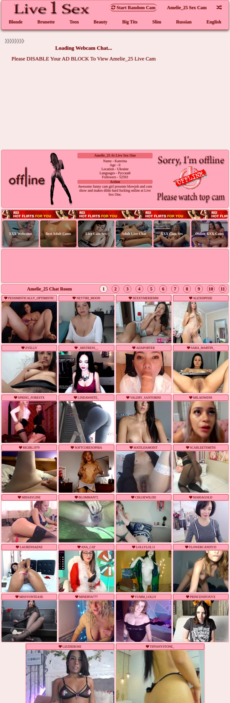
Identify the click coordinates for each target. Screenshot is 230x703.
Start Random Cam (133, 7)
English (213, 22)
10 (211, 289)
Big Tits (129, 22)
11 (222, 289)
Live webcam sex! (115, 215)
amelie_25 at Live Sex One (115, 156)
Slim (156, 22)
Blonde (16, 22)
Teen (74, 22)
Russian (184, 22)
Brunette (46, 22)
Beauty (100, 22)
